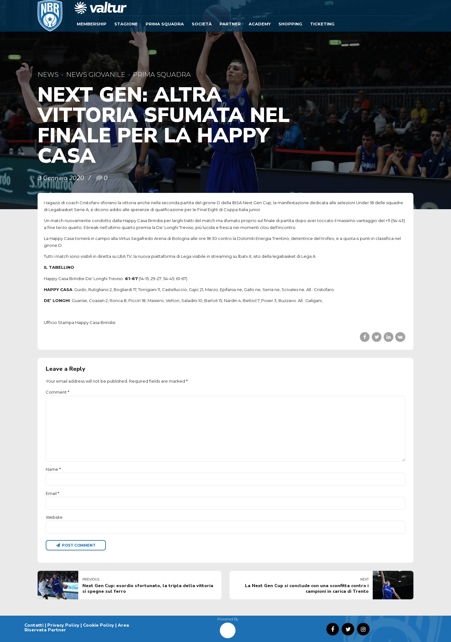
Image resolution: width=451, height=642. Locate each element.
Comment (57, 392)
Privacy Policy (63, 625)
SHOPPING (290, 23)
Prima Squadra (165, 23)
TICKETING (322, 23)
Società (202, 23)
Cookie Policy (98, 625)
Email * (52, 493)
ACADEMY (260, 23)
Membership (91, 23)
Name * (53, 469)
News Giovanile (95, 74)
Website (54, 517)
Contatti (34, 625)
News (48, 74)
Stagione (126, 23)
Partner (230, 23)
